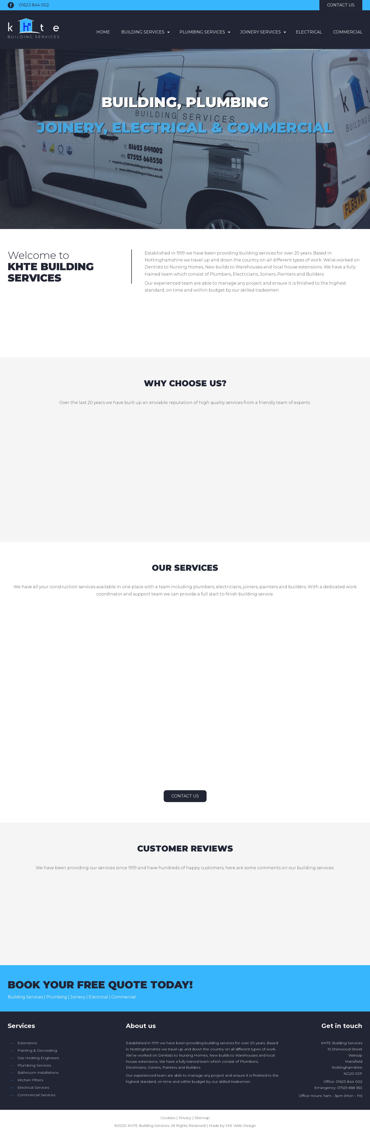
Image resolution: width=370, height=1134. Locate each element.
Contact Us (185, 796)
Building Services (142, 32)
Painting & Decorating (37, 1050)
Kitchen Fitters (30, 1080)
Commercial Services (36, 1095)
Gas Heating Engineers (38, 1058)
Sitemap (202, 1117)
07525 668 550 (349, 1087)
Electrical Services (33, 1087)
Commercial (347, 32)
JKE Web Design (241, 1125)
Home (103, 32)
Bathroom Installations (37, 1072)
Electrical (309, 32)
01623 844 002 (34, 5)
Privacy (185, 1117)
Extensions (27, 1043)
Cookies (168, 1117)
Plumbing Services (202, 32)
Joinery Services (260, 32)
